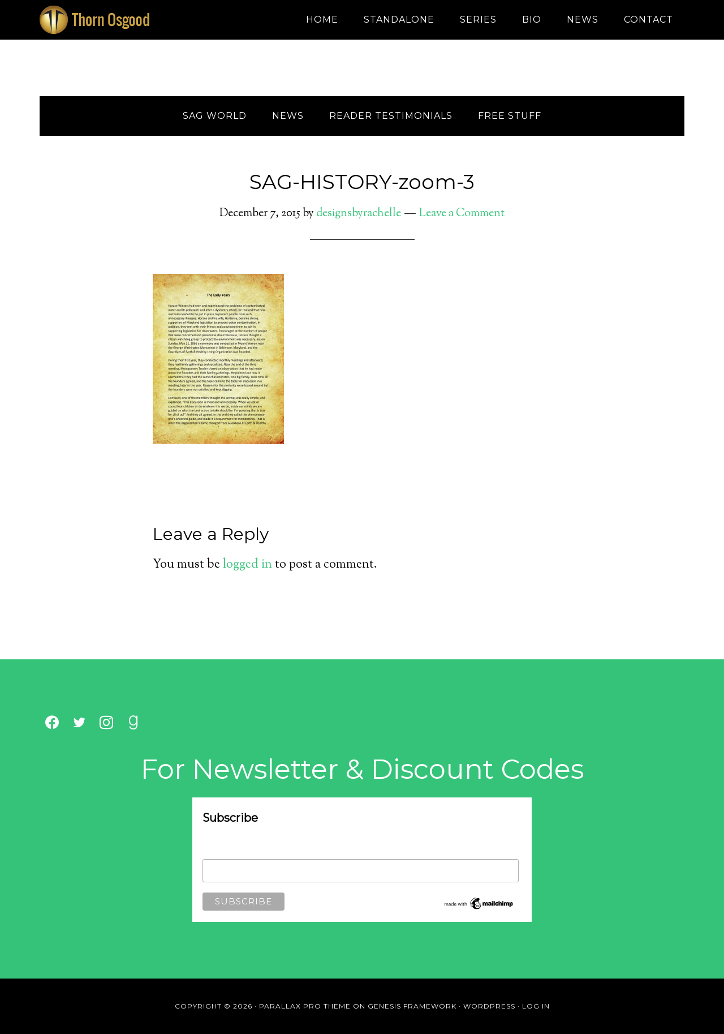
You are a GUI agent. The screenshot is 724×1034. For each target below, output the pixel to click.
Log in (536, 1006)
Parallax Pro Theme (305, 1006)
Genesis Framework (412, 1006)
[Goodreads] (133, 723)
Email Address (227, 851)
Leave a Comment (462, 213)
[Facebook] (52, 723)
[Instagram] (106, 723)
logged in (247, 565)
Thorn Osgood (141, 20)
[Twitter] (79, 723)
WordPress (489, 1006)
